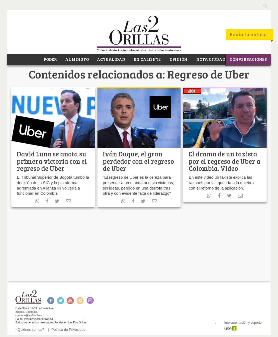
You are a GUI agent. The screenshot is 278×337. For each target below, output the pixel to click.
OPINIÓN (178, 59)
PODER (50, 59)
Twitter (60, 300)
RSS (80, 300)
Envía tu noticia (248, 34)
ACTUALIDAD (111, 59)
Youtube (70, 300)
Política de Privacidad (69, 329)
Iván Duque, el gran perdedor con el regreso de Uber (138, 161)
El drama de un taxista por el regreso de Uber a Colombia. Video (224, 161)
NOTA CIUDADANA (215, 59)
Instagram (90, 300)
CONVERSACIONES (248, 59)
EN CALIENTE (147, 59)
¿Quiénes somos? (29, 329)
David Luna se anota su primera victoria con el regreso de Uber (52, 161)
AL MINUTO (77, 59)
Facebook (50, 300)
